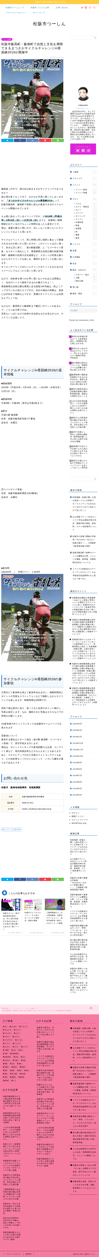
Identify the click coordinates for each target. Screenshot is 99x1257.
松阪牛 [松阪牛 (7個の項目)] (15, 1067)
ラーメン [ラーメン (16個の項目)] (25, 1047)
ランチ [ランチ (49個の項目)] (16, 1047)
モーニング (86, 216)
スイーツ (86, 213)
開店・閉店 (84, 293)
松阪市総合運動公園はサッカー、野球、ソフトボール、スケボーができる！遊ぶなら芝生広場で (84, 1121)
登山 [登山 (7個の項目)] (27, 1070)
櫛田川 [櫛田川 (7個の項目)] (23, 1067)
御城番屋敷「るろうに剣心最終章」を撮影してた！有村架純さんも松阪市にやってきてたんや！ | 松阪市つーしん (84, 700)
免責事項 (28, 1254)
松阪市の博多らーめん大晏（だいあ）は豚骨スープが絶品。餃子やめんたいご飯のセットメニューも (84, 1170)
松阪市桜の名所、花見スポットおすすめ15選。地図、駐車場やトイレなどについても (84, 1186)
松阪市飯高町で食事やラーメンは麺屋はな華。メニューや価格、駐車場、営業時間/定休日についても (84, 558)
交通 (84, 250)
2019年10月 (78, 756)
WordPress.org (79, 823)
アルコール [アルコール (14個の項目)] (8, 1030)
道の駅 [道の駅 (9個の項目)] (23, 1074)
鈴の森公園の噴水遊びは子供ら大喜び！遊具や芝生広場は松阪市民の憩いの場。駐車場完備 (84, 1138)
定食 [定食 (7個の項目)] (24, 1060)
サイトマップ (39, 13)
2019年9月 (77, 763)
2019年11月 (78, 750)
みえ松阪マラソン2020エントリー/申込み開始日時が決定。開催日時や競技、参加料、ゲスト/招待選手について (84, 523)
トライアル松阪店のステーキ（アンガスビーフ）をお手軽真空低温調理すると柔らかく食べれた (84, 574)
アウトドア (84, 178)
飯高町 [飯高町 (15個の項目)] (22, 1077)
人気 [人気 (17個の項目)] (14, 1050)
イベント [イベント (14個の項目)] (18, 1030)
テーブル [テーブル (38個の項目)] (19, 1040)
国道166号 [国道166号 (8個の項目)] (8, 1057)
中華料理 (86, 222)
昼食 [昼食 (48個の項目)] (20, 1063)
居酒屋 (86, 228)
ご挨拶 (84, 172)
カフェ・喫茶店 (86, 207)
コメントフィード (80, 820)
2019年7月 (77, 776)
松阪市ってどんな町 (40, 8)
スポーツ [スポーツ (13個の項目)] (7, 1037)
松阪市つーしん (49, 23)
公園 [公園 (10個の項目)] (6, 1053)
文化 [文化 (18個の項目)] (13, 1063)
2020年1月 (77, 737)
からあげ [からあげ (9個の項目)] (13, 1026)
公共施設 (84, 257)
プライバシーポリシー (16, 13)
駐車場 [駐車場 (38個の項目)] (7, 1080)
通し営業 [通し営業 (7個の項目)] (14, 1074)
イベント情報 (7, 39)
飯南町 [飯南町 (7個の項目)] (14, 1077)
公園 (86, 278)
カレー (86, 210)
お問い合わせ (62, 8)
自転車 (18, 829)
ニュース (84, 244)
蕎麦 (86, 235)
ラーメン (86, 219)
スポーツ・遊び (86, 275)
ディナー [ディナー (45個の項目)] (7, 1043)
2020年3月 (77, 724)
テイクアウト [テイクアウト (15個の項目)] (8, 1040)
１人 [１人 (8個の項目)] (14, 1080)
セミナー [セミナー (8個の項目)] (16, 1037)
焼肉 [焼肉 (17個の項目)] (20, 1070)
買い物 (84, 287)
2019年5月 (77, 789)
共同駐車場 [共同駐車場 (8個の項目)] (15, 1053)
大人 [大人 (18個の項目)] (23, 1057)
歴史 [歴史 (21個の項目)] (6, 1070)
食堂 (86, 238)
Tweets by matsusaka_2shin (81, 320)
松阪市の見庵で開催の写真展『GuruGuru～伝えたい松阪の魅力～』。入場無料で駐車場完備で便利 (84, 541)
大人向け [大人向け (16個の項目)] (7, 1060)
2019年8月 (77, 769)
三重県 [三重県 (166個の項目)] (7, 1050)
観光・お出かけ (84, 270)
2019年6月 (77, 782)
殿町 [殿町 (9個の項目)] (13, 1070)
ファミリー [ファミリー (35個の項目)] (17, 1043)
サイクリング (8, 829)
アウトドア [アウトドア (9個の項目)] (24, 1026)
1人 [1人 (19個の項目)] (6, 1026)
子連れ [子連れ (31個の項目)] (16, 1060)
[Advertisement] (32, 165)
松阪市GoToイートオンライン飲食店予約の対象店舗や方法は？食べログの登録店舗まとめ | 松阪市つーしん (84, 609)
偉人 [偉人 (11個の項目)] (21, 1050)
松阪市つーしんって (15, 8)
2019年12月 (78, 743)
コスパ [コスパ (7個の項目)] (17, 1033)
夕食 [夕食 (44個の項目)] (16, 1057)
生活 (84, 263)
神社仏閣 (86, 281)
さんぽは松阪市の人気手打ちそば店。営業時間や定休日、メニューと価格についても (84, 1154)
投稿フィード (78, 816)
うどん (86, 203)
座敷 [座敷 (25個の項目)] (6, 1063)
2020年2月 (77, 730)
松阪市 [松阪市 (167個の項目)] (7, 1067)
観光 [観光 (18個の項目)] (6, 1074)
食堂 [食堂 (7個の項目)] (6, 1077)
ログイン (76, 813)
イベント (84, 185)
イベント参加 (86, 190)
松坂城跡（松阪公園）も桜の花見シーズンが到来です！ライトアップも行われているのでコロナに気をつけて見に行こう (84, 503)
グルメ (84, 199)
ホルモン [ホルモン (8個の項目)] (7, 1047)
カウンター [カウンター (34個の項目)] (8, 1033)
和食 (86, 225)
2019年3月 (77, 795)
